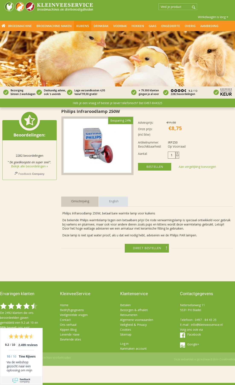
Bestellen (154, 167)
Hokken (138, 26)
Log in (124, 344)
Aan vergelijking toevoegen (197, 167)
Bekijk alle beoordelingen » (29, 166)
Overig (190, 26)
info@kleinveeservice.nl (207, 325)
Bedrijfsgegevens (72, 310)
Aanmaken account (133, 348)
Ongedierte (170, 26)
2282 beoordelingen (183, 94)
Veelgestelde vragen (74, 315)
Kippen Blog (68, 330)
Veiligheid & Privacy (133, 325)
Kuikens (82, 26)
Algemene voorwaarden (136, 320)
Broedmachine (20, 26)
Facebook (194, 334)
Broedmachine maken (54, 26)
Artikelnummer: (148, 142)
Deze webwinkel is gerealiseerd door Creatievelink (204, 359)
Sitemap (125, 334)
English (114, 201)
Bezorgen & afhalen (134, 310)
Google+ (193, 344)
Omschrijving (80, 201)
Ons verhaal (68, 325)
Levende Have (70, 334)
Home (3, 25)
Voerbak (120, 26)
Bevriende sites (70, 339)
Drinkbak (101, 26)
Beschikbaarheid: (149, 146)
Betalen (125, 305)
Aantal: (142, 154)
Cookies (125, 330)
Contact (65, 320)
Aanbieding (209, 26)
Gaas (152, 26)
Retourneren (128, 315)
